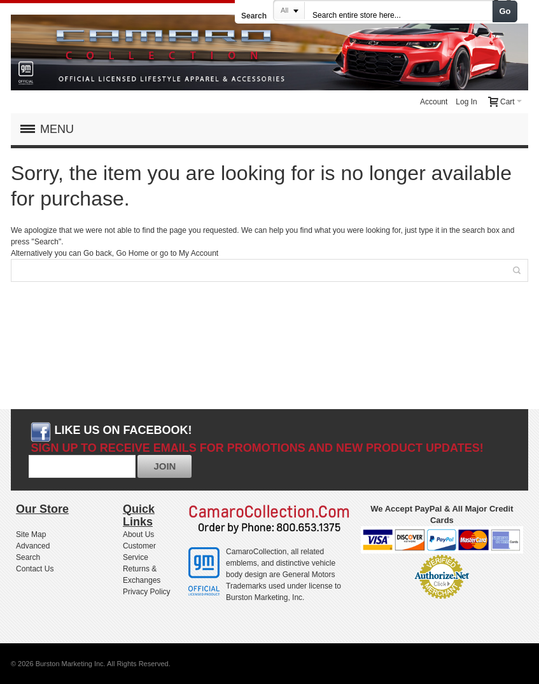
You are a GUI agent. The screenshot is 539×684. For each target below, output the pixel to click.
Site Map (31, 534)
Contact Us (34, 568)
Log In (466, 101)
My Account (198, 253)
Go (505, 11)
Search (254, 15)
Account (433, 101)
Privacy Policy (147, 591)
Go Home (132, 253)
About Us (138, 534)
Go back (97, 253)
